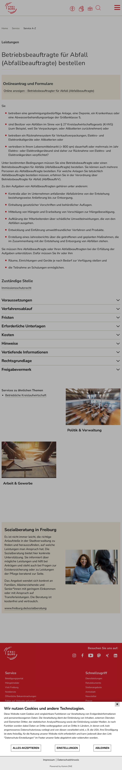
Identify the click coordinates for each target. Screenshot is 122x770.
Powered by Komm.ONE (61, 766)
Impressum (49, 759)
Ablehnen (102, 748)
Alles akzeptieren (26, 748)
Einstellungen (67, 748)
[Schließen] (117, 704)
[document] (61, 725)
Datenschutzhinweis (68, 759)
